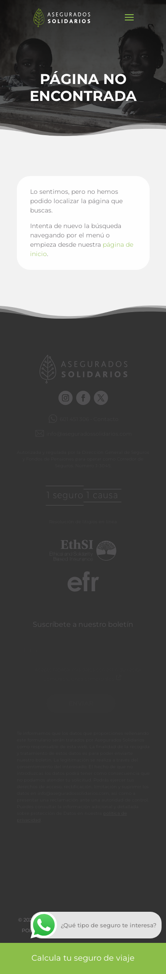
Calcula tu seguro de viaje (83, 958)
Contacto (106, 419)
